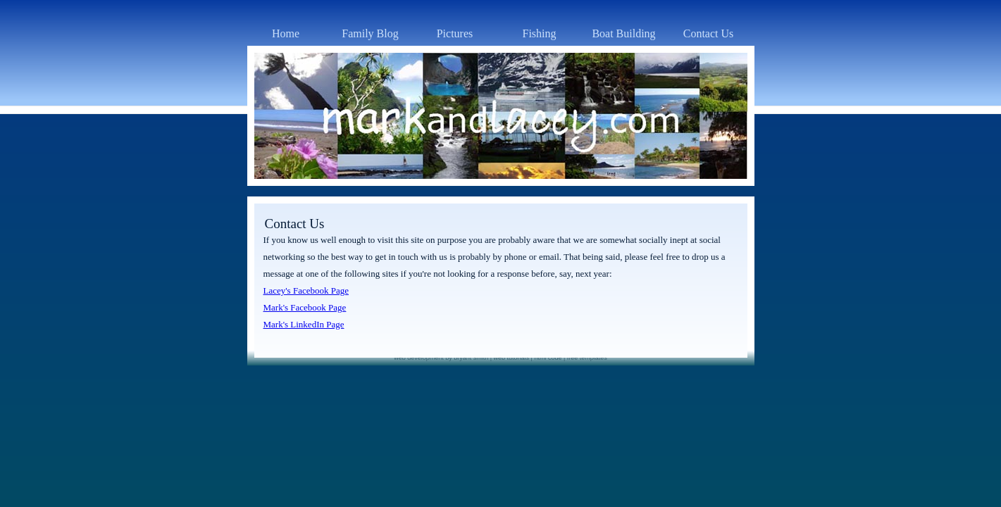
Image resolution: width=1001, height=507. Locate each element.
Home (285, 33)
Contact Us (708, 33)
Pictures (455, 33)
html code (547, 357)
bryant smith (471, 357)
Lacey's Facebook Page (306, 290)
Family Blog (370, 33)
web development (419, 357)
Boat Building (623, 33)
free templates (587, 357)
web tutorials (512, 357)
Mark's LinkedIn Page (303, 324)
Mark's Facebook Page (305, 307)
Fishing (539, 33)
